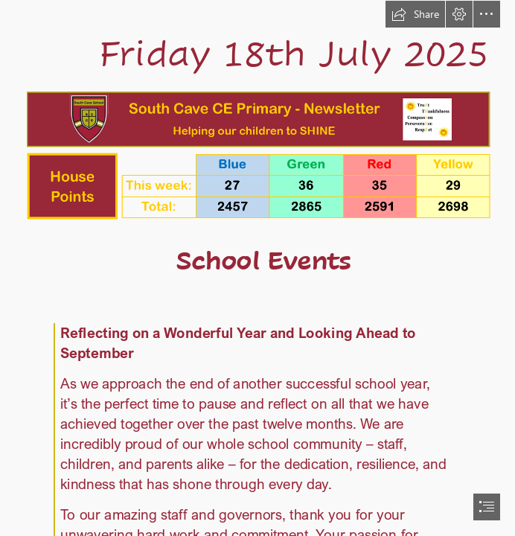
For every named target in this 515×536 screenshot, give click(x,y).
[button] (415, 14)
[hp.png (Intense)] (258, 185)
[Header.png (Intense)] (258, 119)
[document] (257, 268)
